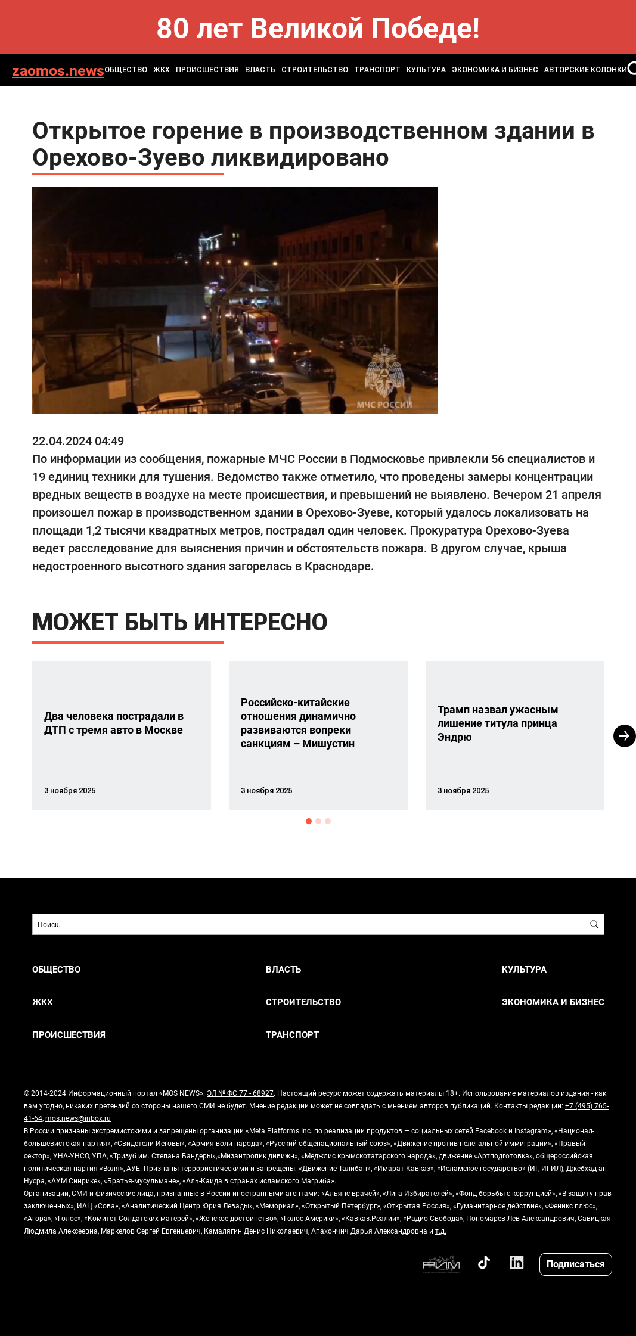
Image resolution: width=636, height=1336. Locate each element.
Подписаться (576, 1263)
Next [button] (624, 736)
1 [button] (309, 821)
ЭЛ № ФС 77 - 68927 (240, 1093)
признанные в (180, 1193)
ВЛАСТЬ (260, 70)
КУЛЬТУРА (426, 70)
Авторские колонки (585, 70)
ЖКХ (161, 70)
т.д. (440, 1230)
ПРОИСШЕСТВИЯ (207, 70)
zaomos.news (58, 70)
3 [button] (328, 821)
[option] (121, 735)
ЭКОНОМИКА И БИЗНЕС (495, 70)
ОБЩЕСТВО (125, 70)
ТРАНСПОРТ (377, 70)
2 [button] (318, 821)
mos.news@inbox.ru (78, 1118)
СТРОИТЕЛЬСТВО (314, 70)
